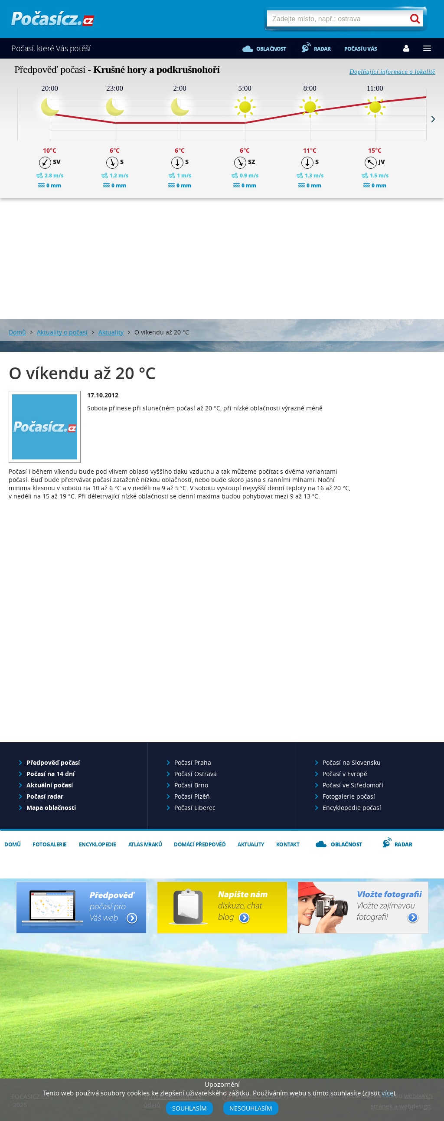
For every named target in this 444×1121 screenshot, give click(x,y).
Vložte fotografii (363, 908)
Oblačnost (271, 48)
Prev (10, 119)
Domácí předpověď (199, 844)
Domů (17, 332)
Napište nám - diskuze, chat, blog (222, 908)
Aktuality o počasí (62, 332)
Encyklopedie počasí (352, 807)
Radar (322, 48)
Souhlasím (189, 1108)
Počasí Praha (192, 762)
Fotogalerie (50, 844)
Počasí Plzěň (192, 796)
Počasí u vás (360, 48)
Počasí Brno (191, 785)
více (387, 1092)
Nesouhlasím (250, 1108)
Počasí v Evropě (345, 774)
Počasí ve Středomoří (353, 785)
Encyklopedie (97, 844)
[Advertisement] (222, 258)
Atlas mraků (145, 844)
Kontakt (288, 844)
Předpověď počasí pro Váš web (81, 908)
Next (433, 119)
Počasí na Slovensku (352, 762)
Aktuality (111, 332)
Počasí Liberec (194, 807)
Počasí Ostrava (195, 774)
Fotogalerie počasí (349, 796)
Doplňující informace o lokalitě (392, 72)
